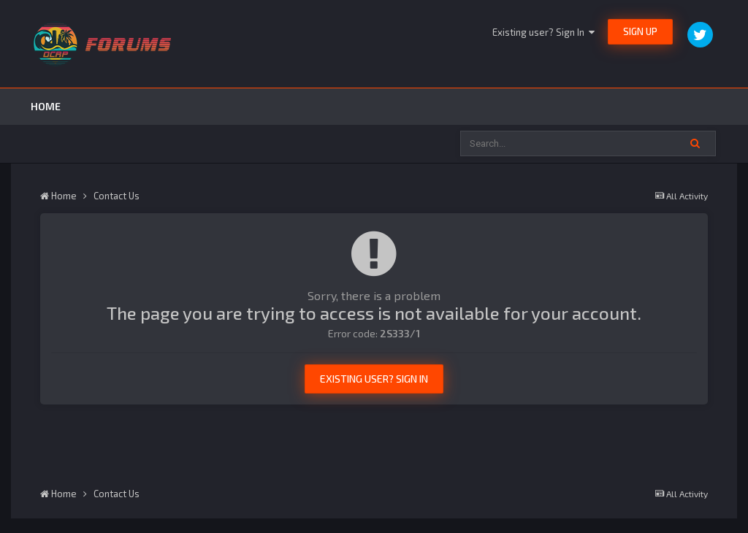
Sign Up (640, 31)
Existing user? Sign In (543, 32)
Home (46, 106)
